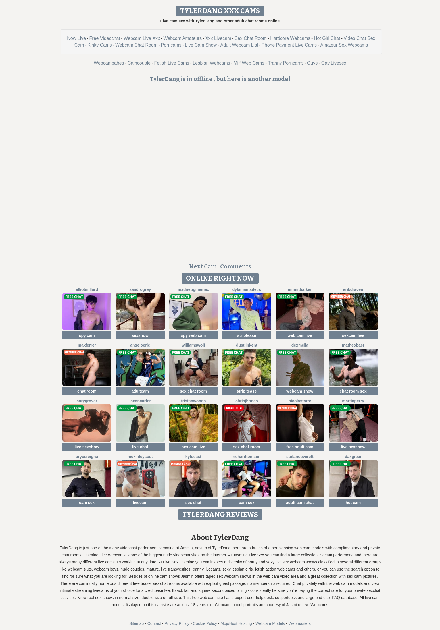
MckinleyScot (140, 456)
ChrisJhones (246, 401)
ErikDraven (353, 289)
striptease (246, 335)
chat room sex (353, 391)
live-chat (140, 447)
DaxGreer (353, 456)
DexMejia (299, 345)
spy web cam (193, 335)
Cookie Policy (205, 623)
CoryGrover (86, 401)
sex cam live (193, 447)
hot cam (353, 502)
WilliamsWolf (193, 345)
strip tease (247, 391)
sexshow (140, 335)
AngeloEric (140, 345)
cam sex (87, 502)
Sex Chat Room (251, 38)
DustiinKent (246, 345)
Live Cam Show (201, 45)
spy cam (87, 335)
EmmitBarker (300, 289)
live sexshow (87, 447)
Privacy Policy (176, 623)
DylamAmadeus (246, 289)
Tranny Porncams (286, 63)
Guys (312, 63)
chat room (87, 391)
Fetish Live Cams (171, 63)
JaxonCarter (140, 401)
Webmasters (300, 623)
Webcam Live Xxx (142, 38)
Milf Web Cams (248, 63)
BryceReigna (87, 456)
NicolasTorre (300, 401)
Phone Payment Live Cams (289, 45)
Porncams (171, 45)
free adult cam (299, 447)
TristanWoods (193, 401)
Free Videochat (104, 38)
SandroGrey (140, 289)
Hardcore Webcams (290, 38)
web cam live (300, 335)
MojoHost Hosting (236, 623)
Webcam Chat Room (136, 45)
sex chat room (193, 391)
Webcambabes (109, 63)
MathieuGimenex (193, 289)
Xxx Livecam (218, 38)
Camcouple (139, 63)
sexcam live (353, 335)
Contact (154, 623)
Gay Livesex (333, 63)
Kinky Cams (99, 45)
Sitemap (136, 623)
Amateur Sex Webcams (344, 45)
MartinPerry (353, 401)
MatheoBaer (353, 345)
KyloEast (193, 456)
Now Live (76, 38)
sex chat (193, 502)
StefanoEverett (300, 456)
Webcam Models (270, 623)
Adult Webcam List (239, 45)
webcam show (299, 391)
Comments (235, 266)
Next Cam (203, 266)
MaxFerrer (87, 345)
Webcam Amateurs (182, 38)
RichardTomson (246, 456)
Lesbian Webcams (211, 63)
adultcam (140, 391)
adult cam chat (300, 502)
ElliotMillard (87, 289)
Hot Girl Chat (327, 38)
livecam (140, 502)
